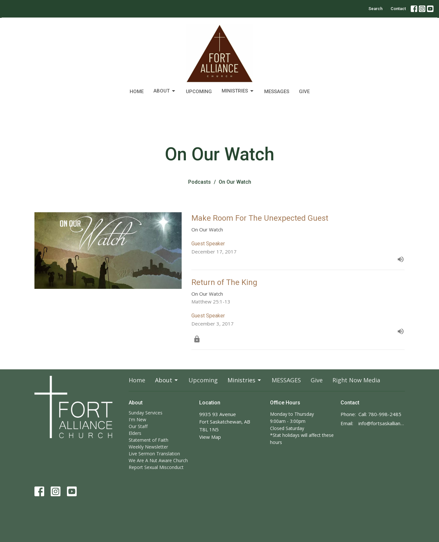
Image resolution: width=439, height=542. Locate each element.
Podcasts (199, 182)
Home (137, 91)
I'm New (137, 419)
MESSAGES (276, 91)
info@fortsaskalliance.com (381, 423)
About (164, 91)
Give (304, 91)
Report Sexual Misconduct (156, 467)
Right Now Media (356, 380)
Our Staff (138, 426)
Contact (398, 8)
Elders (135, 433)
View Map (210, 437)
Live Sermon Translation (154, 453)
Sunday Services (145, 413)
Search (375, 8)
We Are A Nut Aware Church (158, 460)
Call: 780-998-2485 (379, 414)
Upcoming (199, 91)
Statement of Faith (148, 440)
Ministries (238, 91)
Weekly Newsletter (148, 447)
